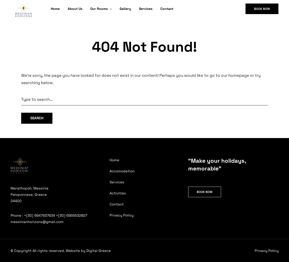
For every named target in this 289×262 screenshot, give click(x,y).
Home (55, 9)
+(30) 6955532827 (71, 215)
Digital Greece (98, 250)
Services (145, 9)
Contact (166, 9)
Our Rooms (99, 9)
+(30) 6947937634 (39, 215)
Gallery (125, 9)
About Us (75, 9)
